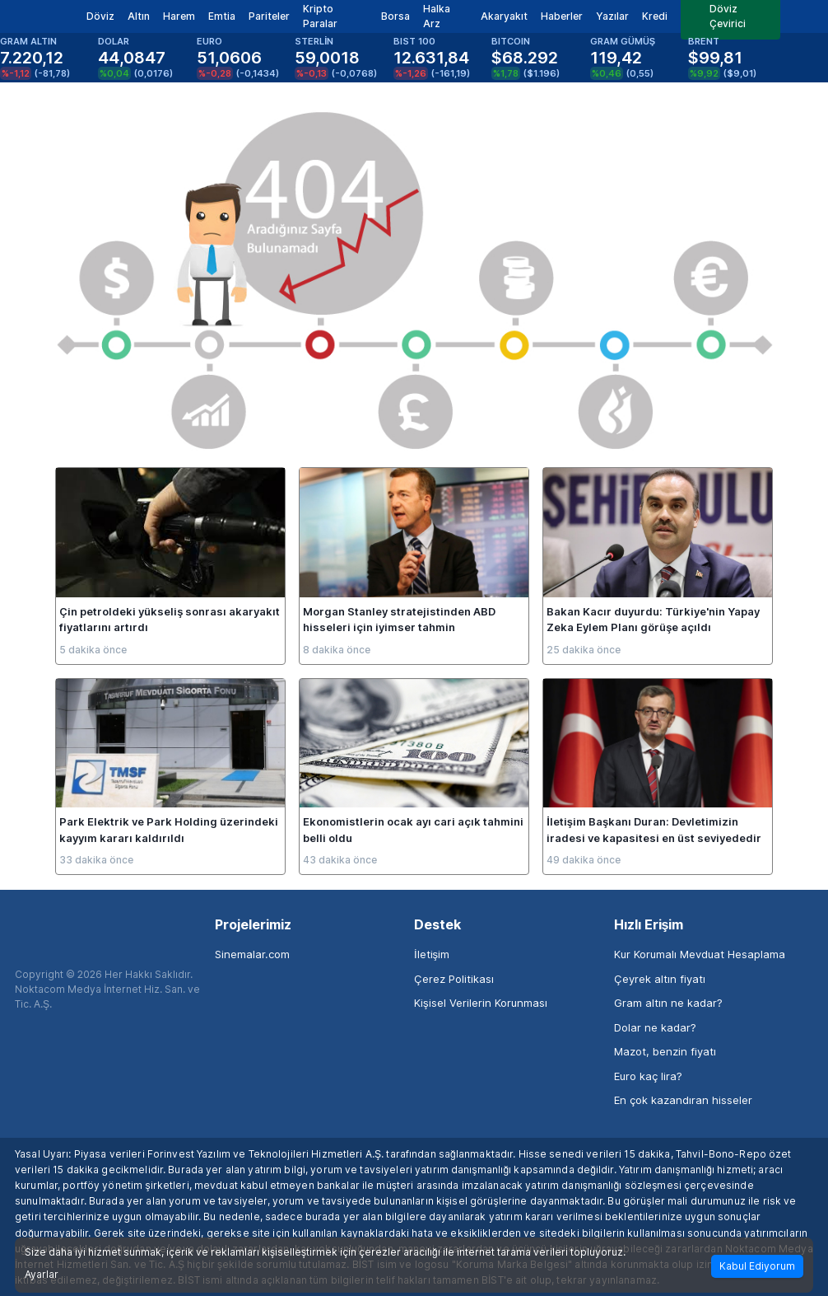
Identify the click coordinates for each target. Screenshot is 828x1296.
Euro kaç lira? (648, 1076)
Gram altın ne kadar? (668, 1002)
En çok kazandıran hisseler (683, 1100)
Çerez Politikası (454, 978)
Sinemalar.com (252, 954)
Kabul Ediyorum (757, 1266)
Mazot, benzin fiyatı (665, 1051)
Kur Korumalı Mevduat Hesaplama (699, 954)
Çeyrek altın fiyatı (659, 978)
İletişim (431, 954)
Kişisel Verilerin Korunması (480, 1002)
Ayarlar (41, 1275)
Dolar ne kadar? (655, 1027)
